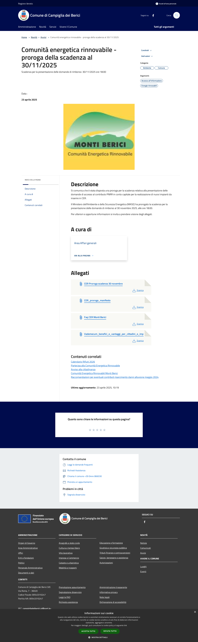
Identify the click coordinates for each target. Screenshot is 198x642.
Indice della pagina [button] (33, 179)
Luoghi (143, 566)
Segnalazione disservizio (70, 592)
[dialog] (99, 625)
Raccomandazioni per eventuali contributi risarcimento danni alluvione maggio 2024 (115, 377)
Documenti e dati (26, 572)
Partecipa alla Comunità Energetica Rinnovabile (95, 365)
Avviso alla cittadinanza (83, 369)
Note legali (105, 597)
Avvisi (43, 37)
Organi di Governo (26, 543)
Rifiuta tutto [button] (110, 631)
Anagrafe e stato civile (69, 543)
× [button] (195, 612)
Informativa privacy (109, 592)
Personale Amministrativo (30, 567)
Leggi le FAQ (64, 597)
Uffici (20, 553)
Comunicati (145, 548)
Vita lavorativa (65, 553)
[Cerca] (176, 15)
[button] (99, 637)
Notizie (143, 543)
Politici (21, 562)
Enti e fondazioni (26, 557)
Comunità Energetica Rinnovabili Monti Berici (94, 373)
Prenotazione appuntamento (72, 587)
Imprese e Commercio (69, 557)
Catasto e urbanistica (69, 562)
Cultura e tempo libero (69, 548)
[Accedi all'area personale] (166, 3)
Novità (34, 37)
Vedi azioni (147, 56)
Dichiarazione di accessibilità (113, 602)
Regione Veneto (25, 3)
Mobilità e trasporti (68, 567)
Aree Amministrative (28, 548)
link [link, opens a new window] (125, 625)
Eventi (143, 571)
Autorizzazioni (106, 562)
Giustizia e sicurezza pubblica (113, 547)
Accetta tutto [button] (88, 631)
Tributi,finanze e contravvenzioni (115, 552)
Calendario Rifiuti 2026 (83, 362)
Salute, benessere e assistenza (114, 557)
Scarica (138, 290)
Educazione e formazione (111, 543)
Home (24, 37)
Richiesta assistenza (68, 602)
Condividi (146, 50)
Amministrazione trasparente (113, 587)
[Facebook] (152, 15)
